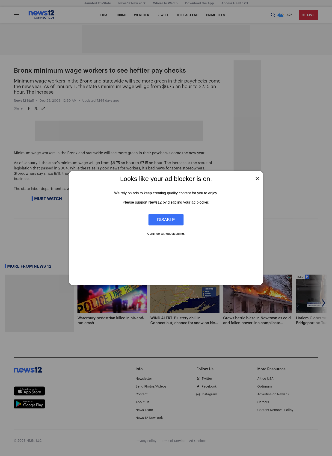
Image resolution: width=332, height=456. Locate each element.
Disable (166, 219)
